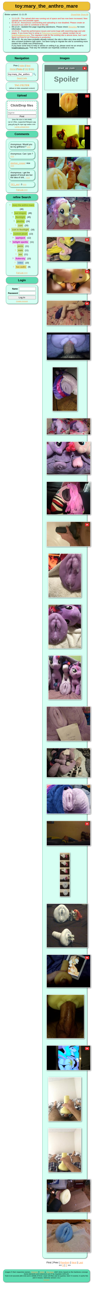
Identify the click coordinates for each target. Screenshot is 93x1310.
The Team (50, 1272)
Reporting (72, 27)
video (20, 263)
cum (20, 225)
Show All (84, 14)
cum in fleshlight (20, 229)
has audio (21, 267)
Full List (19, 190)
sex (20, 254)
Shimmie (34, 1272)
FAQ (26, 69)
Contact (47, 1280)
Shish (42, 1272)
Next (28, 65)
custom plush (20, 234)
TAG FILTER (21, 85)
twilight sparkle (20, 242)
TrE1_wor (14, 184)
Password (13, 293)
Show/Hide (75, 14)
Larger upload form (22, 127)
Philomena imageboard (52, 33)
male (20, 250)
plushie (20, 221)
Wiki (32, 69)
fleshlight (20, 217)
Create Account (22, 301)
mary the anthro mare (23, 205)
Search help (22, 78)
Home (12, 69)
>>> (29, 147)
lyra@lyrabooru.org (21, 35)
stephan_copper (17, 163)
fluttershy (20, 258)
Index (21, 65)
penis (20, 246)
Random (64, 1262)
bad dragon (20, 213)
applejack (20, 238)
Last (80, 1262)
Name (15, 289)
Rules (20, 69)
